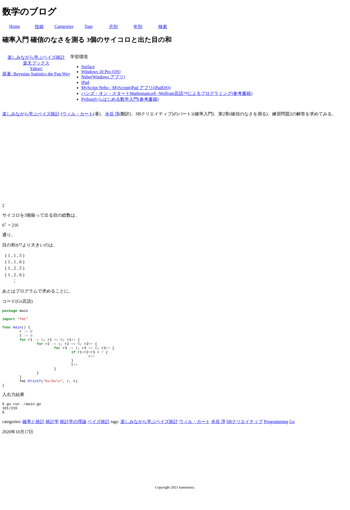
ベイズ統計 (99, 439)
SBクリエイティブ (245, 439)
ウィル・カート (77, 113)
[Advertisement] (175, 160)
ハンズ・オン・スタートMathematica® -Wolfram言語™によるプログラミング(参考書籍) (166, 93)
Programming (276, 439)
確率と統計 (33, 439)
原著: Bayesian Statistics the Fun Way (36, 73)
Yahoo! (36, 68)
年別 (137, 26)
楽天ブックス (36, 63)
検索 (162, 26)
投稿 (39, 26)
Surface (88, 66)
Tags (89, 26)
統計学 (52, 439)
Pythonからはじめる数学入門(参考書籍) (120, 99)
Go (292, 439)
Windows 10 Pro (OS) (100, 71)
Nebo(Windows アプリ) (103, 77)
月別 (113, 26)
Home (14, 26)
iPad (85, 82)
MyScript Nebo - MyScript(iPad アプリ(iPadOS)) (126, 87)
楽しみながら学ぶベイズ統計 (36, 57)
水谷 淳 (112, 113)
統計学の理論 (73, 439)
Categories (63, 26)
